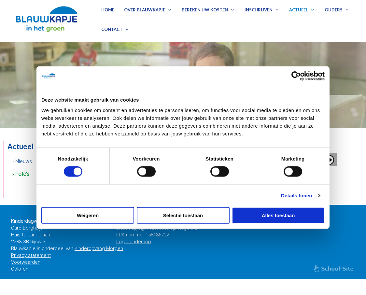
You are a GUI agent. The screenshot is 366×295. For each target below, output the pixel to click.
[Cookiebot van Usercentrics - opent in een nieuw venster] (296, 76)
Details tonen (296, 195)
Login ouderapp (133, 242)
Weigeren (88, 215)
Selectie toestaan (183, 215)
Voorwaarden (25, 262)
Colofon (19, 269)
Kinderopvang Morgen (99, 248)
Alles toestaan (278, 215)
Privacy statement (31, 255)
